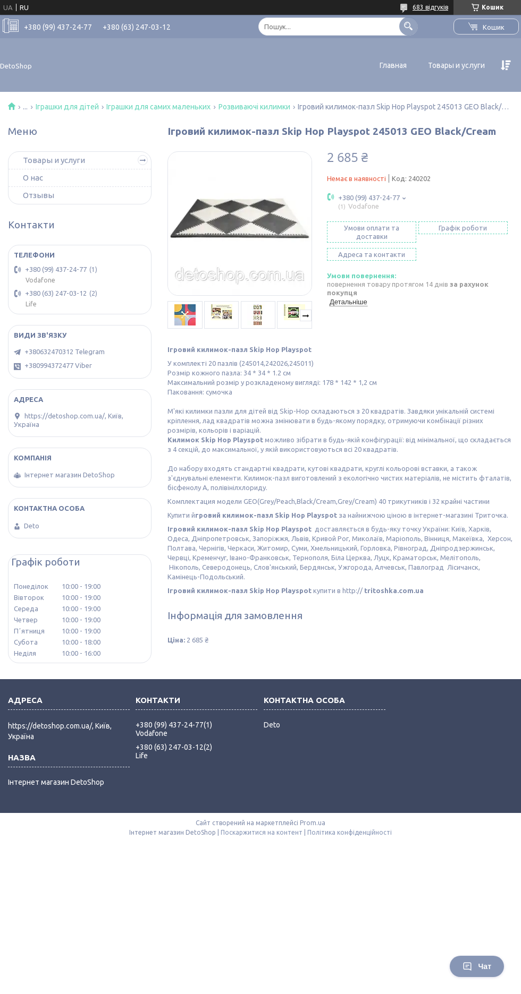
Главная (393, 65)
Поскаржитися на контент (261, 832)
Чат (477, 966)
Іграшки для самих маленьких (158, 106)
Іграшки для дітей (67, 106)
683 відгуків (430, 7)
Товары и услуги (456, 65)
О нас (33, 177)
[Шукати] (408, 26)
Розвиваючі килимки (254, 106)
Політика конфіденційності (349, 832)
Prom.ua (312, 822)
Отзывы (38, 195)
